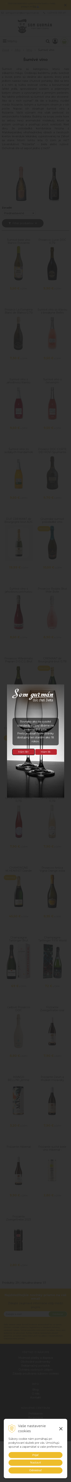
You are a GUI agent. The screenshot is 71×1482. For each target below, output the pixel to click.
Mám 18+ (23, 751)
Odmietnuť (35, 1470)
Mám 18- (46, 751)
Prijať (35, 1455)
